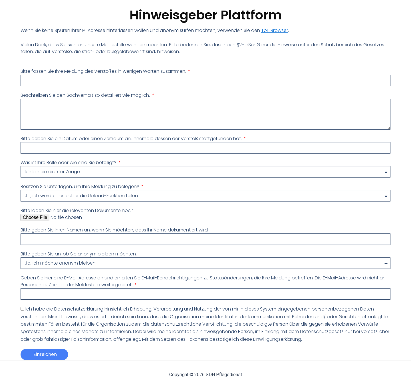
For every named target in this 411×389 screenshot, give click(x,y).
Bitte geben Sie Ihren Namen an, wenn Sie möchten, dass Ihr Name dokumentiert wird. (115, 230)
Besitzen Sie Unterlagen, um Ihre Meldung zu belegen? (80, 186)
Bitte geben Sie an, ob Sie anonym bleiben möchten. (79, 254)
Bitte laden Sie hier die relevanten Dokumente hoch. (77, 210)
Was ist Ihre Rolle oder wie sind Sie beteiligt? (69, 162)
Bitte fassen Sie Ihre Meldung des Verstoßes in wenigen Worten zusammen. (104, 71)
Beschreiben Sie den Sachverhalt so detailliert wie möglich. (86, 95)
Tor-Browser (274, 30)
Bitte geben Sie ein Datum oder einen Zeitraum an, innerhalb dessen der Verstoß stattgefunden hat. (132, 138)
